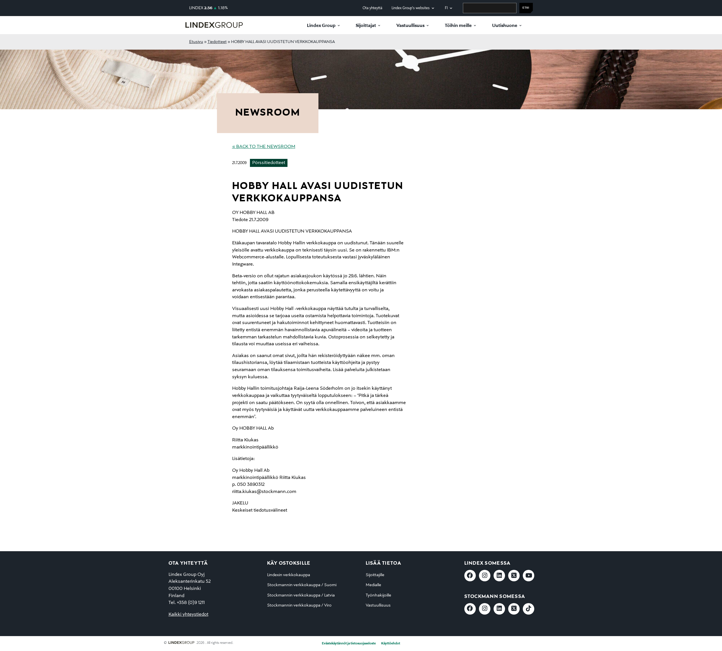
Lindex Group (321, 25)
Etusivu (196, 42)
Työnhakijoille (378, 595)
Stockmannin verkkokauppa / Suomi (301, 585)
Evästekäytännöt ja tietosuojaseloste (349, 643)
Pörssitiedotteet (268, 162)
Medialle (373, 585)
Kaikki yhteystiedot (188, 614)
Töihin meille (458, 25)
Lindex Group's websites (411, 8)
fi (446, 8)
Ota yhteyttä (372, 8)
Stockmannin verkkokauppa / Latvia (301, 595)
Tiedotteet (217, 42)
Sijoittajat (366, 25)
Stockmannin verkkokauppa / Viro (299, 605)
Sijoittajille (375, 575)
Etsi (526, 7)
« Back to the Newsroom (263, 146)
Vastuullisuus (410, 25)
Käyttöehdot (390, 643)
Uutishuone (504, 25)
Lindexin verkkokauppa (288, 575)
